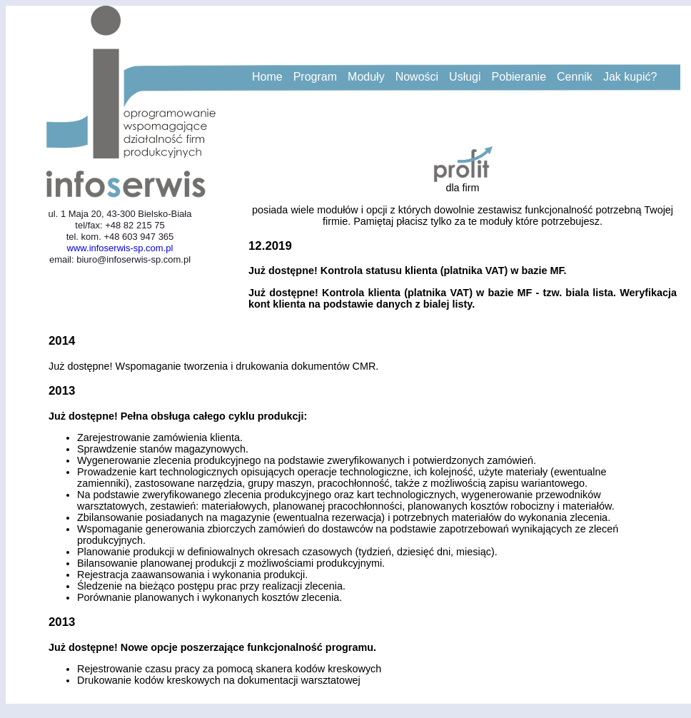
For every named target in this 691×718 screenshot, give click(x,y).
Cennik (574, 77)
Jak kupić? (630, 77)
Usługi (464, 77)
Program (315, 77)
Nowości (416, 77)
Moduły (366, 77)
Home (267, 77)
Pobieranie (519, 77)
